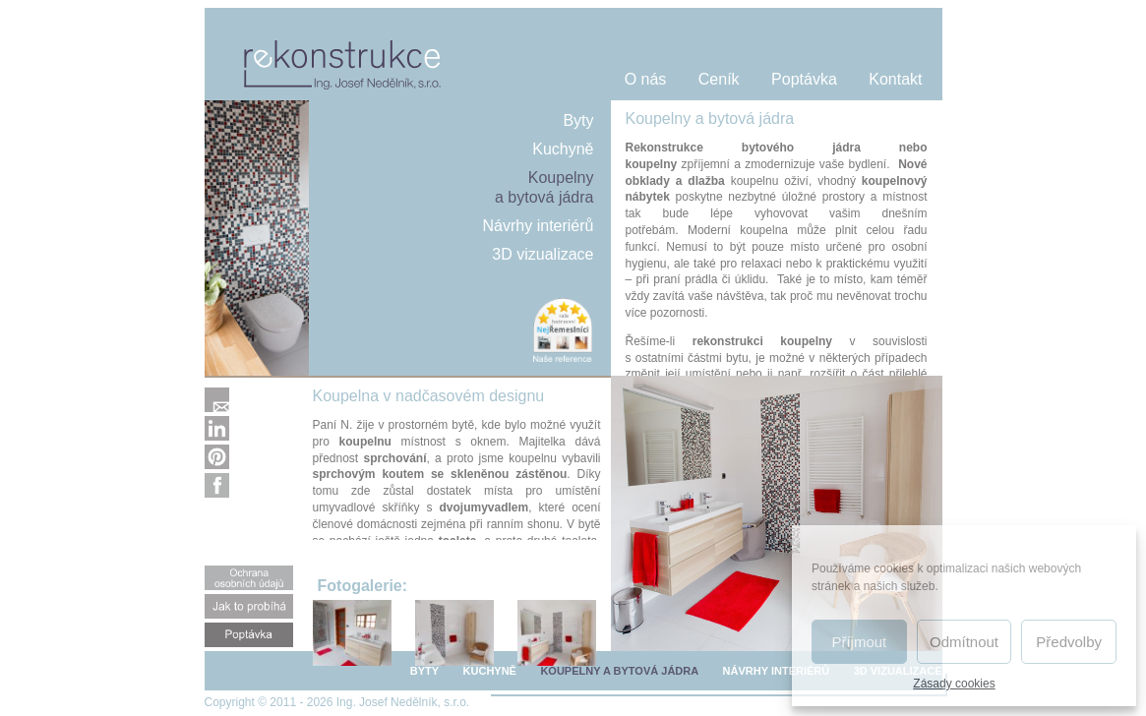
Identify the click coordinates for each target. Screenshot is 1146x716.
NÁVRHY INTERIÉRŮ (776, 671)
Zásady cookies (954, 683)
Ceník (719, 79)
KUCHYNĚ (489, 671)
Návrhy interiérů (538, 225)
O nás (646, 79)
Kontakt (895, 79)
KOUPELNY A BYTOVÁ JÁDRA (619, 671)
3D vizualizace (542, 254)
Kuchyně (562, 149)
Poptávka (804, 79)
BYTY (424, 671)
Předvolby (1069, 641)
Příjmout (858, 641)
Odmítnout (964, 641)
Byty (578, 120)
